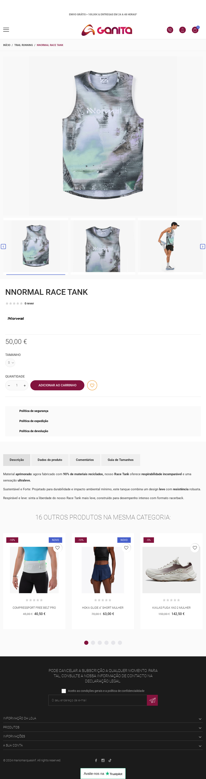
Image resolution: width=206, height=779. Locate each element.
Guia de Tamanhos (121, 460)
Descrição (17, 460)
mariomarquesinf (24, 760)
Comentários (85, 460)
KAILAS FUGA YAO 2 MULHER (171, 607)
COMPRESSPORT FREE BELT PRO (34, 607)
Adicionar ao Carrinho (57, 385)
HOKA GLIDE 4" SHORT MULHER (103, 607)
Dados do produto (50, 460)
